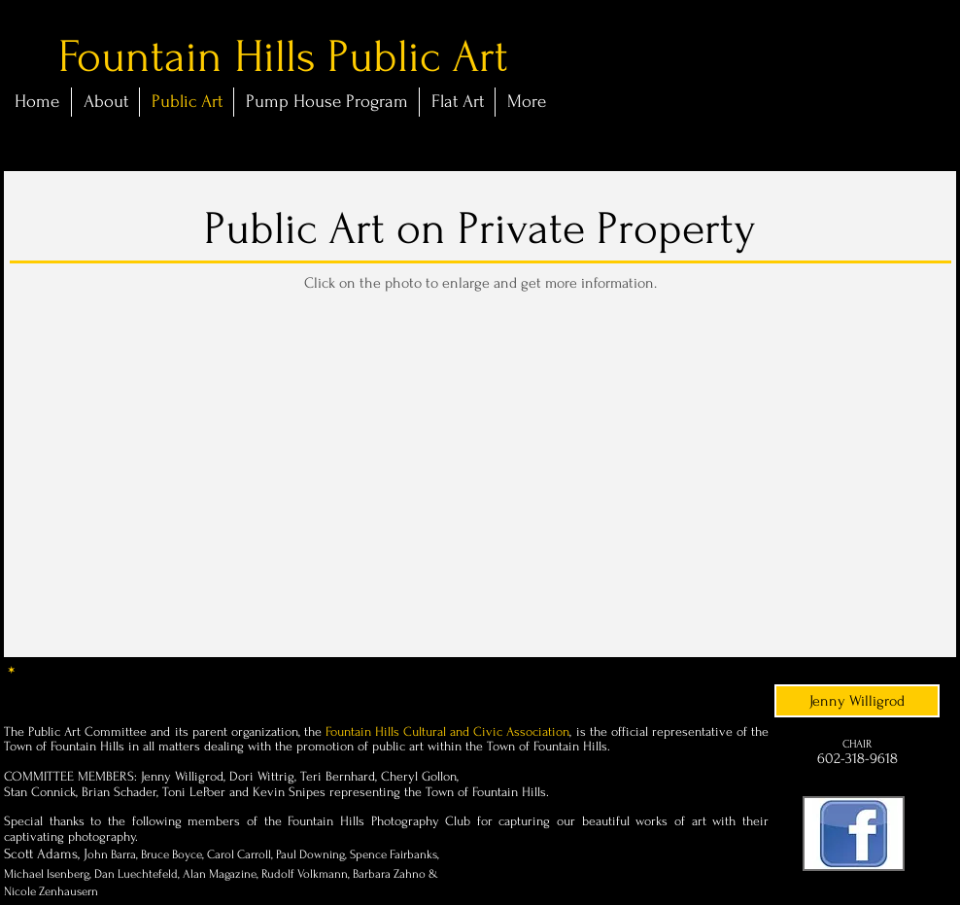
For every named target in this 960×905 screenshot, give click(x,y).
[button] (111, 384)
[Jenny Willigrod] (857, 700)
